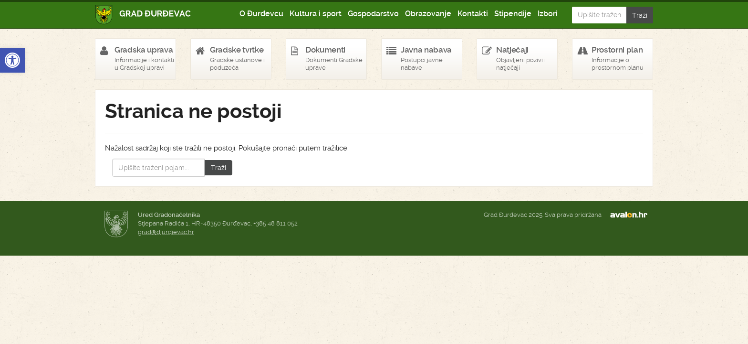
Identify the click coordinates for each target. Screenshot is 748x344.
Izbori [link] (548, 13)
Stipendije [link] (512, 13)
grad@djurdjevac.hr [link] (166, 232)
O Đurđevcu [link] (261, 13)
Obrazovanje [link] (428, 13)
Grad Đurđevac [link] (143, 14)
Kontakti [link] (472, 13)
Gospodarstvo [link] (373, 13)
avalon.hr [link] (631, 215)
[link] (12, 60)
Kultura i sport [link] (316, 13)
